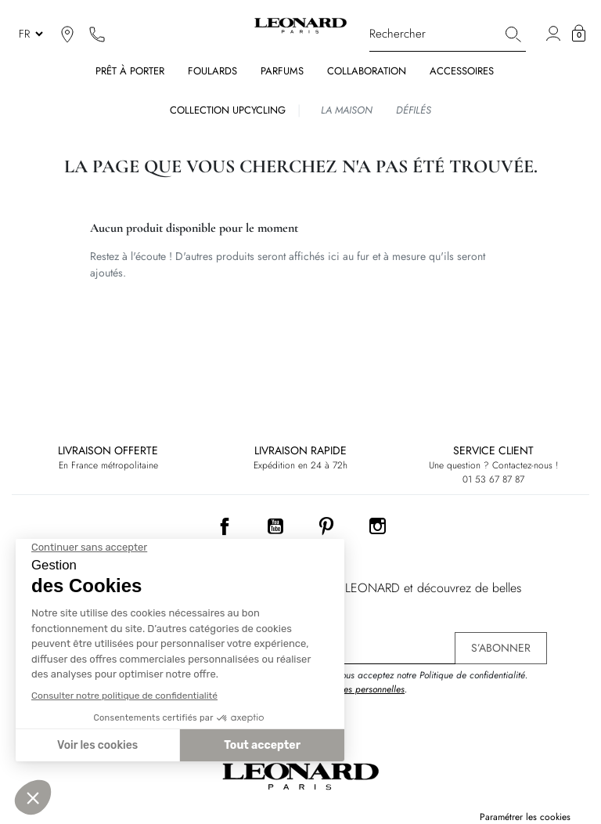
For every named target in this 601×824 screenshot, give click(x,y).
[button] (578, 33)
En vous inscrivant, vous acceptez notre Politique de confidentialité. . (394, 682)
